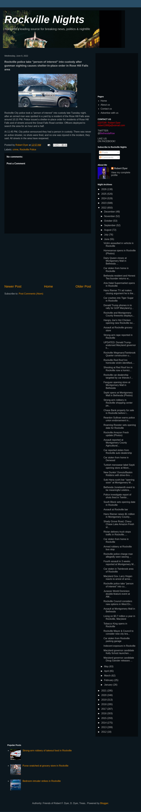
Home (48, 286)
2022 (104, 207)
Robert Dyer (121, 168)
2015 (104, 718)
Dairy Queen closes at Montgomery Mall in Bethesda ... (115, 261)
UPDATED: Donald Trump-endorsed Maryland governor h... (120, 345)
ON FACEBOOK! (106, 141)
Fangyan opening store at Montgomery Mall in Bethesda (117, 385)
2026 (104, 189)
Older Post (83, 286)
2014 (104, 722)
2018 (104, 704)
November (110, 216)
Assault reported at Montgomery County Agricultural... (115, 443)
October (108, 221)
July (106, 234)
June (107, 239)
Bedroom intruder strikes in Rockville (41, 781)
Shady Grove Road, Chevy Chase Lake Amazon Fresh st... (119, 524)
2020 (104, 695)
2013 (104, 727)
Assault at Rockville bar (116, 509)
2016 (104, 713)
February (109, 680)
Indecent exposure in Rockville (119, 646)
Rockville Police (28, 149)
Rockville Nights (44, 19)
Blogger (104, 803)
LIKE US (102, 138)
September (110, 225)
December (110, 211)
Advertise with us (109, 113)
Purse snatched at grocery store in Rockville (45, 765)
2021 (104, 690)
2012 (104, 732)
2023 (104, 203)
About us (105, 105)
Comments (106, 157)
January (108, 684)
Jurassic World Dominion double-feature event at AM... (117, 594)
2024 (104, 198)
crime (15, 149)
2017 (104, 709)
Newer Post (12, 286)
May (106, 666)
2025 (104, 194)
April (106, 671)
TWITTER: (103, 130)
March (107, 675)
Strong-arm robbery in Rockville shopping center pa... (118, 403)
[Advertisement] (47, 258)
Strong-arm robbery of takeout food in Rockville (47, 750)
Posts (104, 152)
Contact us (106, 108)
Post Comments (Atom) (31, 293)
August (108, 230)
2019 (104, 699)
